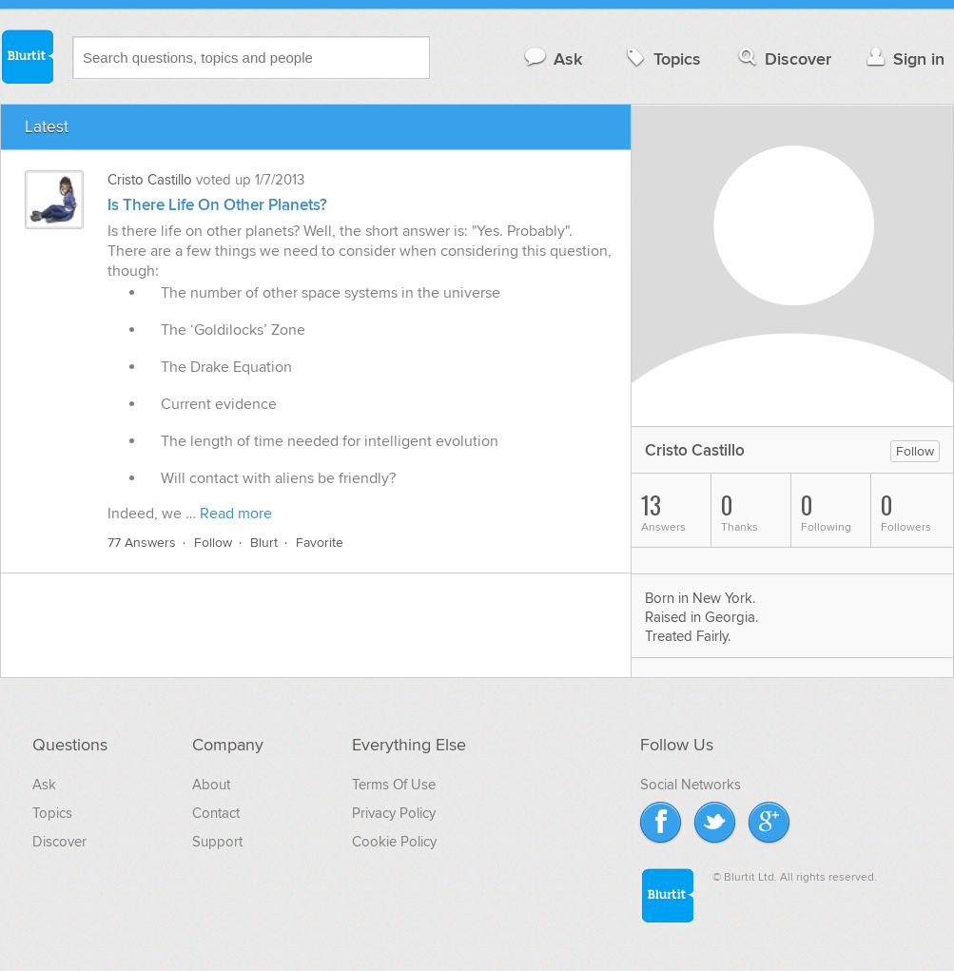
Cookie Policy (394, 841)
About (211, 784)
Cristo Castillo (149, 179)
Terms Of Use (394, 784)
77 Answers (141, 542)
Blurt (264, 542)
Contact (216, 813)
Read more (236, 513)
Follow (213, 542)
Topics (661, 58)
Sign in (903, 58)
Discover (783, 58)
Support (217, 841)
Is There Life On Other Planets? (217, 205)
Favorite (319, 542)
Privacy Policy (394, 813)
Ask (552, 58)
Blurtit (26, 56)
